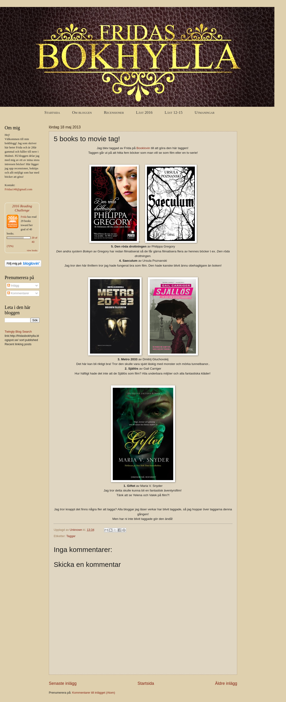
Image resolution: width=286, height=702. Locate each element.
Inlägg (13, 285)
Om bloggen (82, 112)
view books (32, 250)
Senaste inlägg (62, 683)
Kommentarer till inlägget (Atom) (93, 692)
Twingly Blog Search (18, 331)
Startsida (52, 112)
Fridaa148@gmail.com (18, 189)
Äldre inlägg (226, 683)
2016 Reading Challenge (22, 208)
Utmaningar (205, 112)
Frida (24, 216)
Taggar (70, 536)
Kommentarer (18, 293)
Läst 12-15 (174, 112)
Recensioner (114, 112)
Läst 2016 (144, 112)
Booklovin (143, 148)
